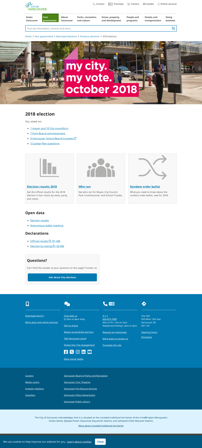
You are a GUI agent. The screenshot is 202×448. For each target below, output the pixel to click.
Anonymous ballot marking (46, 225)
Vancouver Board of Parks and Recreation (86, 375)
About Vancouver (67, 19)
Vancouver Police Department (79, 395)
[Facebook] (66, 352)
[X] (72, 352)
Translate (115, 4)
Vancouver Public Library (77, 401)
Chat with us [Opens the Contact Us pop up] (70, 315)
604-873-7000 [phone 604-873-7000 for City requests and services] (110, 319)
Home (28, 36)
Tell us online (71, 325)
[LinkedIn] (84, 352)
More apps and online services (41, 322)
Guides (148, 3)
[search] (173, 28)
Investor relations (34, 388)
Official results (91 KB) (45, 241)
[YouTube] (90, 352)
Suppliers (30, 395)
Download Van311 (34, 315)
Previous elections (90, 36)
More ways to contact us (115, 338)
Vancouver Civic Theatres (77, 382)
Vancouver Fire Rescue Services (80, 388)
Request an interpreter (115, 332)
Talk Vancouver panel (75, 338)
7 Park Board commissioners (47, 133)
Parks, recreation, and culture (87, 19)
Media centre (32, 382)
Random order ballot (145, 186)
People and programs (133, 19)
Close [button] (100, 441)
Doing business (170, 19)
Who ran (85, 186)
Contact (98, 3)
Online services (167, 4)
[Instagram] (78, 352)
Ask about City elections (62, 277)
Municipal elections (66, 36)
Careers (133, 3)
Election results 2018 (42, 186)
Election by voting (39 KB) (47, 246)
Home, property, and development (111, 19)
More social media (73, 358)
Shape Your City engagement (79, 344)
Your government (49, 19)
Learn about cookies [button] (79, 441)
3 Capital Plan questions (44, 143)
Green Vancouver (32, 19)
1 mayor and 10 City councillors (49, 128)
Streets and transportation (153, 19)
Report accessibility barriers (79, 332)
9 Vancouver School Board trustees (53, 138)
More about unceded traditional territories (101, 425)
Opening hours (149, 332)
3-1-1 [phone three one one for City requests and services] (105, 315)
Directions (146, 337)
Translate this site (112, 345)
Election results (39, 220)
